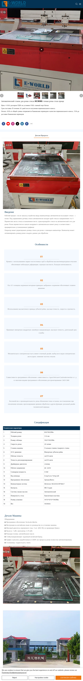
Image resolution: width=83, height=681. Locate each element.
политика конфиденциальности (14, 673)
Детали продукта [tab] (41, 135)
